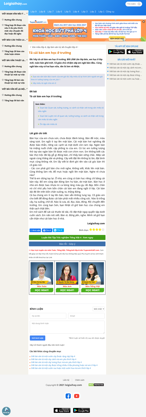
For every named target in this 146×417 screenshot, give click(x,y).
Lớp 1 (102, 11)
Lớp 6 (59, 11)
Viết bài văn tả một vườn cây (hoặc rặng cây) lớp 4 (53, 356)
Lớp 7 (51, 11)
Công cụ (110, 11)
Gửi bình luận (37, 338)
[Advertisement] (126, 99)
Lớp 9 (34, 11)
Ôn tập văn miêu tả (48, 124)
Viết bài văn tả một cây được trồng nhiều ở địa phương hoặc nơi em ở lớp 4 (64, 365)
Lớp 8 (42, 11)
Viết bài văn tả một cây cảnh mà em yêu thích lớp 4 (53, 359)
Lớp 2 (93, 11)
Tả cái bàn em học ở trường (50, 52)
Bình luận (35, 230)
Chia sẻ (47, 230)
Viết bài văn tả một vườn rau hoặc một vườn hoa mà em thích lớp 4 (61, 368)
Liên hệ (66, 380)
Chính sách (79, 380)
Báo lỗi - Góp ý (67, 243)
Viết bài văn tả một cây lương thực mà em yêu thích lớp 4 (56, 362)
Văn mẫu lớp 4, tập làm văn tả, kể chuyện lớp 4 (54, 47)
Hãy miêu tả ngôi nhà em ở (44, 83)
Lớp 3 (85, 11)
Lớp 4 (76, 11)
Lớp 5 (68, 11)
